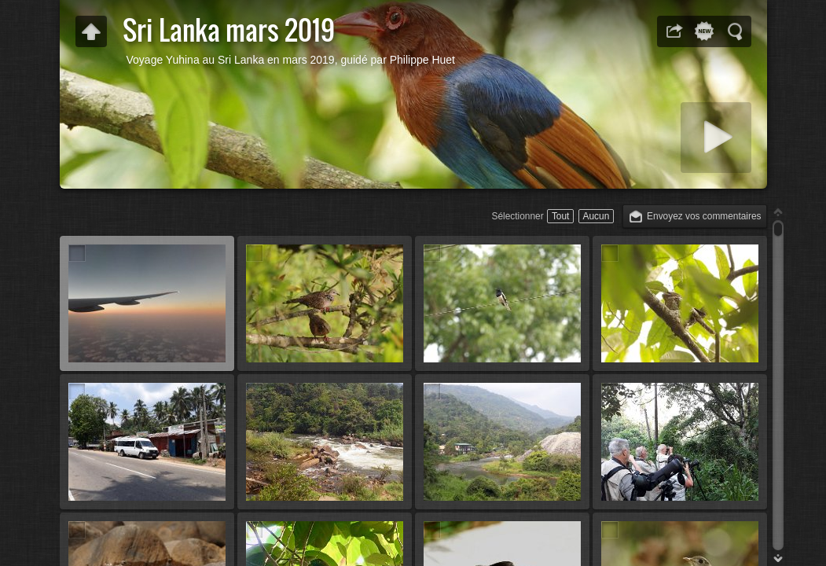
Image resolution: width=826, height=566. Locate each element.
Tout (560, 216)
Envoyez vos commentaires (704, 216)
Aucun (596, 216)
